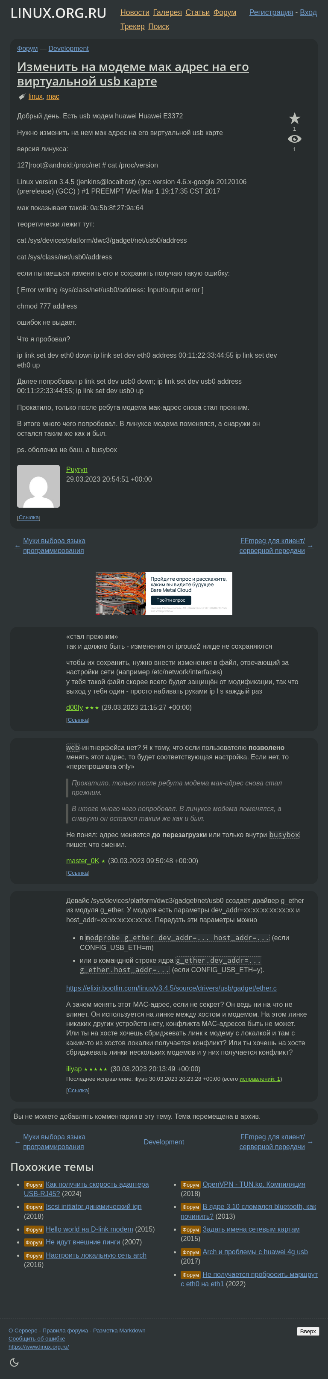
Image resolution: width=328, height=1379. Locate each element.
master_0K (82, 860)
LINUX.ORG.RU (58, 12)
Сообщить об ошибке (37, 1338)
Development (69, 48)
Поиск (158, 26)
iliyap (74, 1069)
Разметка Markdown (119, 1330)
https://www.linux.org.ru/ (39, 1347)
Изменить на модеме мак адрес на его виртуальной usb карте (133, 73)
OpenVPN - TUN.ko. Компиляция (254, 1184)
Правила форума (65, 1330)
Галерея (167, 12)
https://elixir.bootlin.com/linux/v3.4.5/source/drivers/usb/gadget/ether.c (171, 988)
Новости (134, 12)
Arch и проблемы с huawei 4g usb (255, 1252)
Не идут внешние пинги (83, 1242)
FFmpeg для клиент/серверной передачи (272, 545)
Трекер (132, 26)
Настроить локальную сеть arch (96, 1255)
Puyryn (77, 469)
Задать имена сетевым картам (251, 1229)
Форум (225, 12)
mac (53, 96)
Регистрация (271, 12)
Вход (308, 12)
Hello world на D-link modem (89, 1229)
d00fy (74, 707)
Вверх (308, 1331)
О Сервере (23, 1330)
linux (36, 96)
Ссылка (29, 518)
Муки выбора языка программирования (54, 545)
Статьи (197, 12)
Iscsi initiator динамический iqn (93, 1206)
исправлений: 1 (260, 1079)
